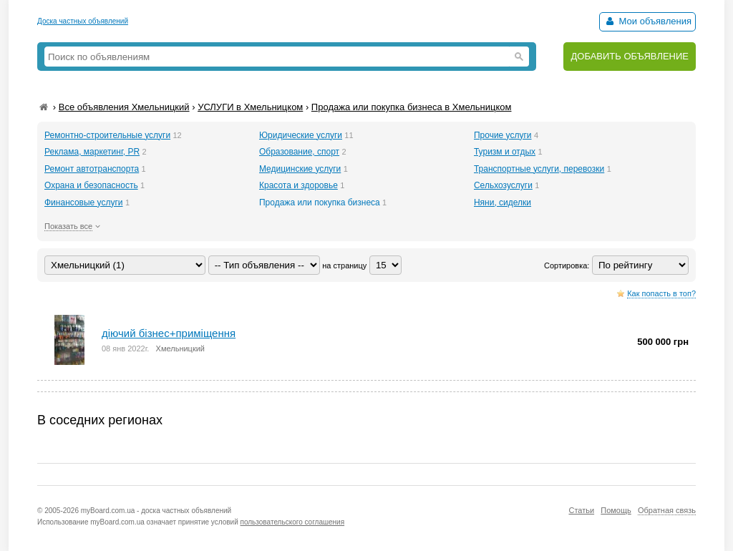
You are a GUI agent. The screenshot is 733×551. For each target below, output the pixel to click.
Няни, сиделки (502, 203)
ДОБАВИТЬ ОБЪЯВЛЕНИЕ (630, 56)
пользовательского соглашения (293, 522)
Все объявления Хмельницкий (124, 107)
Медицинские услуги (300, 169)
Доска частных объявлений (82, 21)
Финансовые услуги (83, 203)
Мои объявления (647, 21)
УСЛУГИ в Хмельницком (250, 107)
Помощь (616, 510)
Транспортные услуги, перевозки (539, 169)
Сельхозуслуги (503, 185)
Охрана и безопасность (91, 185)
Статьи (581, 510)
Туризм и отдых (504, 152)
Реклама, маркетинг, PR (92, 152)
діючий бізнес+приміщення (169, 333)
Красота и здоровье (298, 185)
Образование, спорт (299, 152)
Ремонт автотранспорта (91, 169)
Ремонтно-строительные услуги (107, 135)
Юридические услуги (300, 135)
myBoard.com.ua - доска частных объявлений (156, 511)
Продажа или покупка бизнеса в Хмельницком (411, 107)
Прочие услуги (503, 135)
